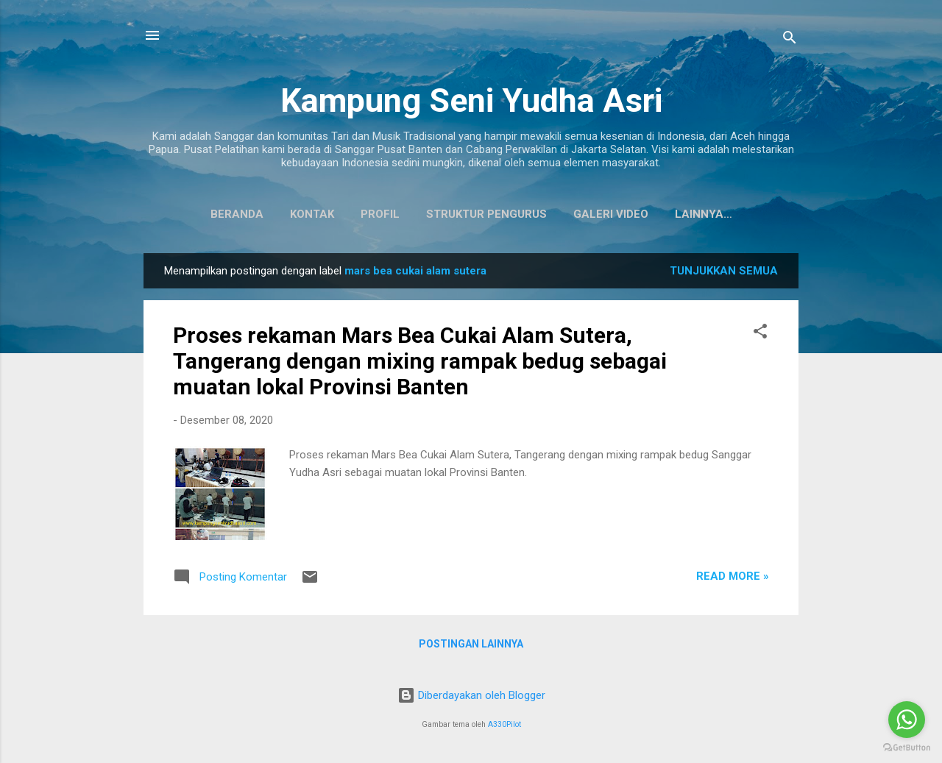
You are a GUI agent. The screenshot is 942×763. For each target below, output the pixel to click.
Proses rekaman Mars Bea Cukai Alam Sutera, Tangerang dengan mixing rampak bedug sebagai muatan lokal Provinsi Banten (420, 363)
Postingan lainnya (471, 647)
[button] (760, 336)
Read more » (732, 579)
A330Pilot (504, 724)
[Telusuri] (789, 40)
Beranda (202, 214)
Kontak (277, 214)
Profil (345, 214)
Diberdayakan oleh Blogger (471, 695)
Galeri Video (576, 214)
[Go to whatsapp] (906, 719)
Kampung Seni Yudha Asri (471, 100)
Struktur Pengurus (452, 214)
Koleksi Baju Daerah (703, 214)
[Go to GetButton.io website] (906, 748)
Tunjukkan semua (724, 273)
